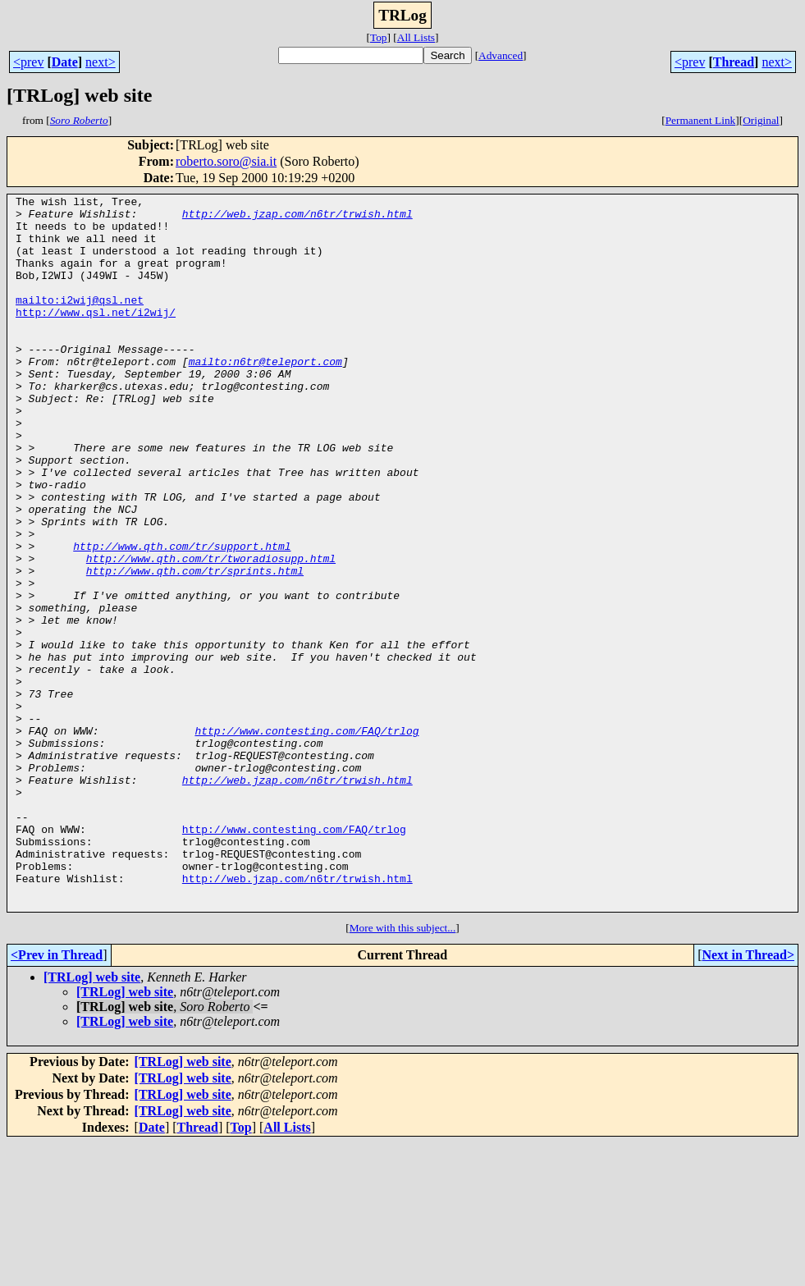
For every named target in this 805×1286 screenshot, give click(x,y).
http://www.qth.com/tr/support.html (181, 617)
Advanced (500, 55)
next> (100, 62)
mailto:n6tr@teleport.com (265, 395)
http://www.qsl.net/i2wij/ (96, 336)
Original (761, 120)
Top (378, 37)
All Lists (416, 37)
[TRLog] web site (91, 1120)
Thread (733, 62)
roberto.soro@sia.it (226, 161)
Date (65, 62)
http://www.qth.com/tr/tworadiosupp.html (211, 632)
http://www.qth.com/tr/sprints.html (195, 646)
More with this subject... (403, 1070)
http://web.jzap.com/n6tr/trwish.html (297, 218)
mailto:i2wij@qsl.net (80, 321)
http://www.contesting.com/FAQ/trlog (306, 838)
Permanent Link (700, 120)
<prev (28, 62)
